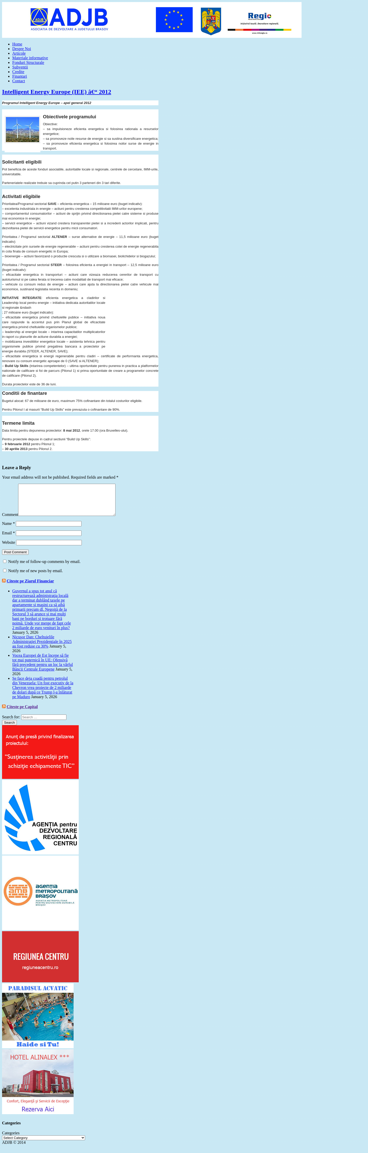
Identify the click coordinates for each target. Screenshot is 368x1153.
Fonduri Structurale (28, 62)
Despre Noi (21, 49)
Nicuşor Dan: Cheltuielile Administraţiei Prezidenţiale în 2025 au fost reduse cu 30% (42, 647)
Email (8, 539)
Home (17, 44)
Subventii (20, 67)
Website (8, 548)
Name (8, 529)
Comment (10, 520)
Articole (19, 53)
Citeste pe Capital (22, 713)
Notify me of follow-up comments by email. (44, 568)
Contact (18, 81)
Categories (10, 1139)
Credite (18, 72)
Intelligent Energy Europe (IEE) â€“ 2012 (56, 91)
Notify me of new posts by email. (35, 577)
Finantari (19, 76)
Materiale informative (30, 58)
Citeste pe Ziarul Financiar (30, 587)
